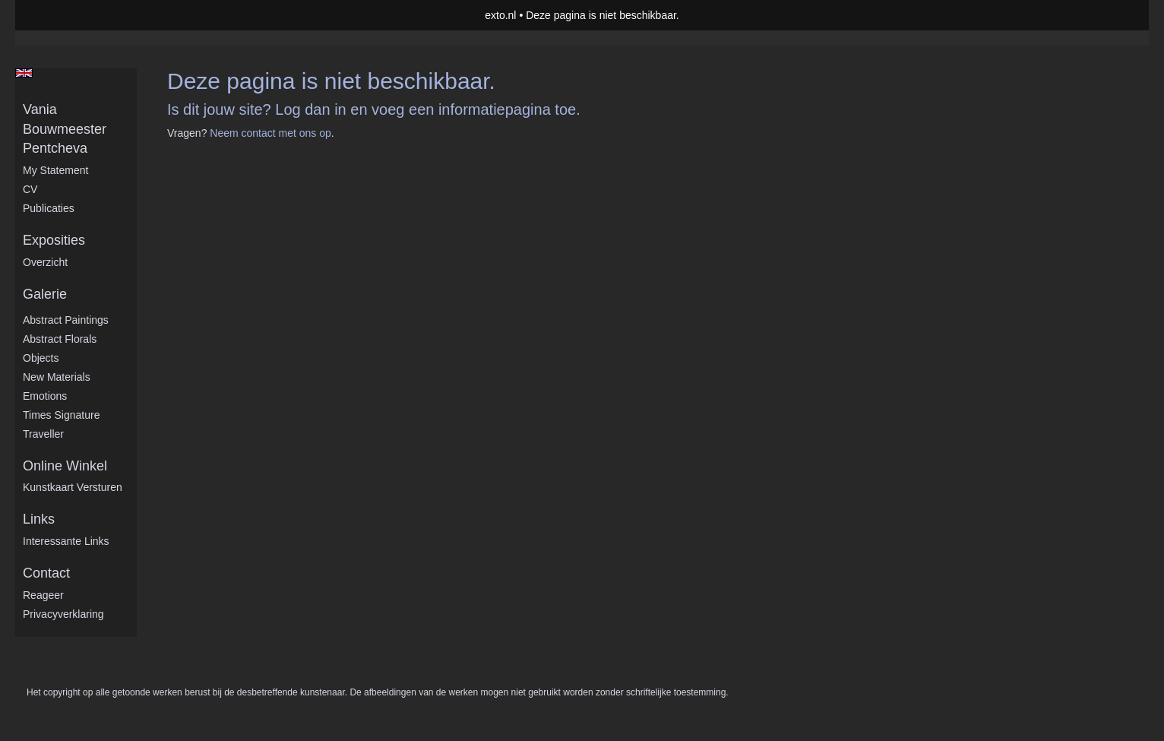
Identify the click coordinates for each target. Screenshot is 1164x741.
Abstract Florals (59, 339)
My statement (55, 170)
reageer (43, 595)
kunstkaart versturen (72, 487)
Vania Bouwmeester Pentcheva (64, 129)
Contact (46, 573)
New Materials (56, 377)
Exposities (54, 240)
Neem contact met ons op (270, 133)
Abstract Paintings (66, 320)
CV (30, 189)
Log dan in (310, 109)
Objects (41, 358)
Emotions (45, 396)
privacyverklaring (63, 614)
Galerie (45, 294)
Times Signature (61, 415)
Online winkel (65, 465)
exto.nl (500, 15)
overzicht (45, 262)
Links (39, 519)
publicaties (48, 208)
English (24, 73)
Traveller (43, 434)
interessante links (66, 541)
